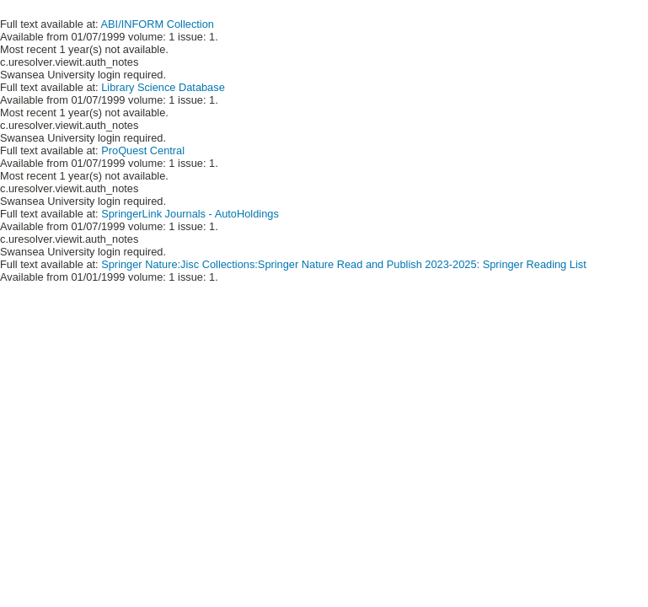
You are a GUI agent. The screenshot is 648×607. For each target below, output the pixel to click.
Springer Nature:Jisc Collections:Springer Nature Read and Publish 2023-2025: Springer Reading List (343, 264)
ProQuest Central (143, 150)
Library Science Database (163, 87)
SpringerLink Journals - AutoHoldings (190, 213)
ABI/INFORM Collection (157, 24)
